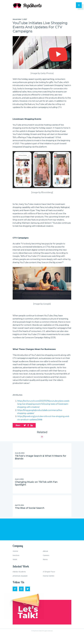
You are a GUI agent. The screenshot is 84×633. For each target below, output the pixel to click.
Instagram (21, 588)
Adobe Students (19, 572)
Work (15, 559)
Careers (46, 555)
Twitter (27, 588)
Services (16, 555)
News (45, 559)
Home (15, 551)
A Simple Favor (49, 572)
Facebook (15, 588)
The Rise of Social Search (29, 508)
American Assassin (20, 576)
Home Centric (48, 576)
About (45, 551)
